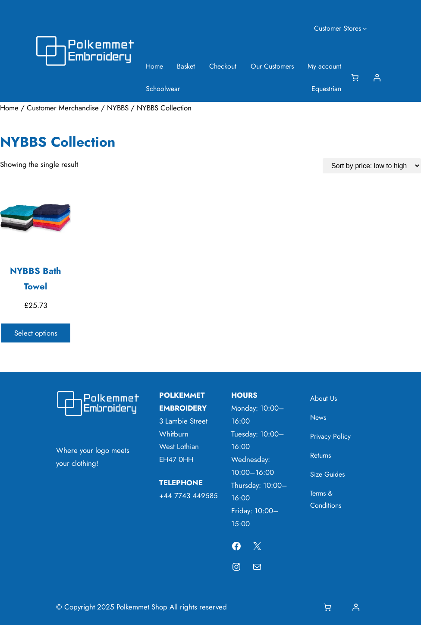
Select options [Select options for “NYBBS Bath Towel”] (35, 333)
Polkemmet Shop (141, 607)
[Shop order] (372, 165)
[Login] (377, 78)
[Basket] (357, 78)
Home (9, 108)
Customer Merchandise (63, 108)
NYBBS (118, 108)
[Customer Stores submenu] (365, 28)
